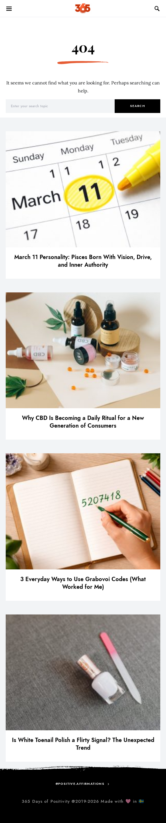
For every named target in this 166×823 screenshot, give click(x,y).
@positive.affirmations (80, 784)
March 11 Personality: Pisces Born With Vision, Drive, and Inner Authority (83, 261)
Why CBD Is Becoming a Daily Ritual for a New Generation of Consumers (83, 422)
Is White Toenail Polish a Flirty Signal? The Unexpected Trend (83, 744)
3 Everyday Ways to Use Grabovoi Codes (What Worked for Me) (83, 583)
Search (137, 106)
